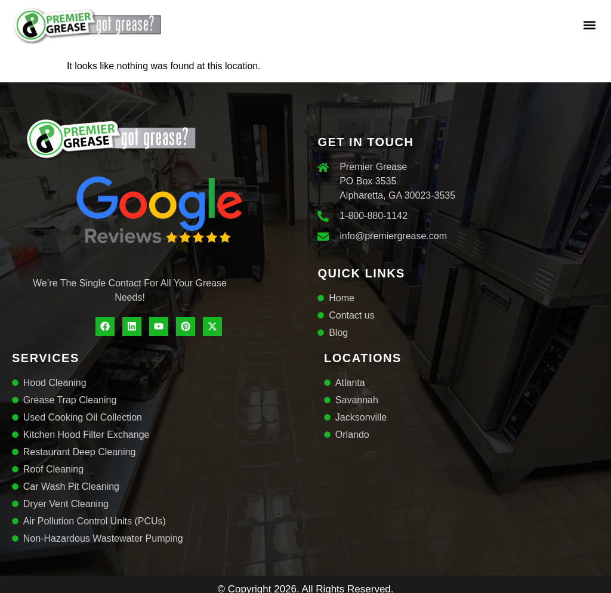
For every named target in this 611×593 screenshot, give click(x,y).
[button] (589, 25)
